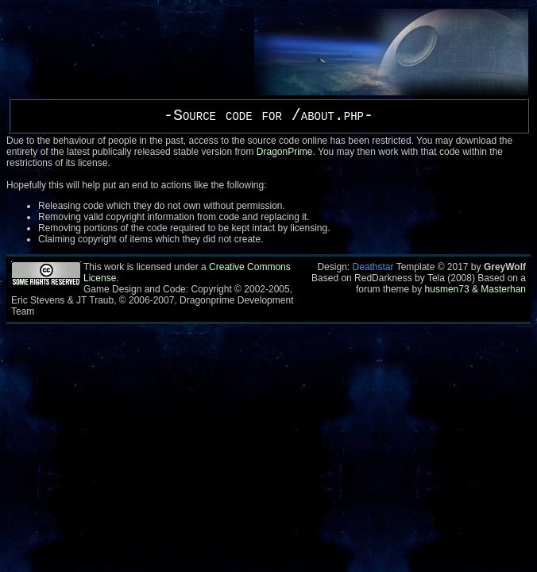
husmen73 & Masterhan (475, 289)
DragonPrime (285, 151)
